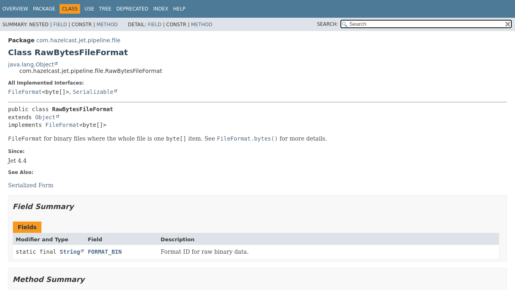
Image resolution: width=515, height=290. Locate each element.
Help (179, 9)
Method (107, 24)
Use (89, 9)
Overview (15, 9)
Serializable (93, 92)
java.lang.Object (31, 64)
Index (161, 9)
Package (44, 9)
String (70, 252)
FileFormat (25, 92)
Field (60, 24)
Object (45, 117)
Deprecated (132, 9)
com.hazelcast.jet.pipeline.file (78, 40)
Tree (105, 9)
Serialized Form (31, 185)
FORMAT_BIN (105, 252)
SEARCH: (327, 24)
